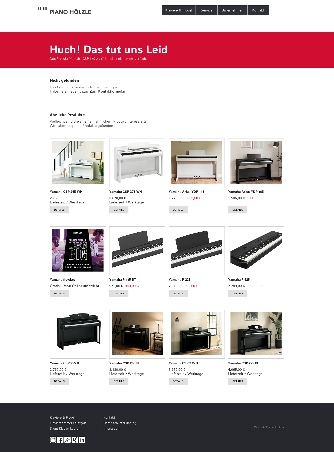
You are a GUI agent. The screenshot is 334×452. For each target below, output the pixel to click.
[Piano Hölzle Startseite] (64, 11)
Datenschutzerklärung (120, 423)
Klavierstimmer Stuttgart (68, 423)
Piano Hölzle (275, 427)
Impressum (112, 429)
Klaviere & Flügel (178, 10)
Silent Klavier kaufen (65, 429)
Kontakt (258, 10)
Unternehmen (232, 10)
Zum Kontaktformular (107, 91)
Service (207, 10)
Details (59, 210)
